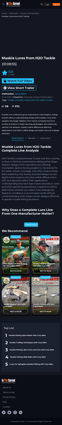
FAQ (5, 402)
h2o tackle (40, 100)
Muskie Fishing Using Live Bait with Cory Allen (44, 265)
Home (4, 13)
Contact (6, 407)
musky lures (29, 100)
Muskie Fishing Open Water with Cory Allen (27, 335)
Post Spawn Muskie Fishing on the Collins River (15, 265)
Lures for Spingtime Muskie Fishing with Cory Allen (31, 364)
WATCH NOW (16, 271)
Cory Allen (20, 93)
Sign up (56, 4)
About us (7, 387)
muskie (49, 100)
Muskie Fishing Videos (30, 13)
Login (47, 4)
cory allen (19, 100)
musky (11, 100)
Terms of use (9, 392)
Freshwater (13, 13)
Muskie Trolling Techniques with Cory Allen (28, 343)
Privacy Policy (9, 397)
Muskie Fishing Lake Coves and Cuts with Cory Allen (32, 350)
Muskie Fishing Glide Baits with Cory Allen (28, 357)
